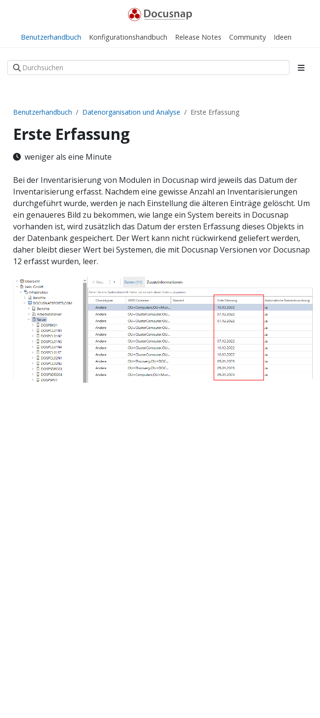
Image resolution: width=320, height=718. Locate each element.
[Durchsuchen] (148, 67)
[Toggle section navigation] (301, 67)
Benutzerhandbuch (42, 112)
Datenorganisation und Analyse (131, 112)
